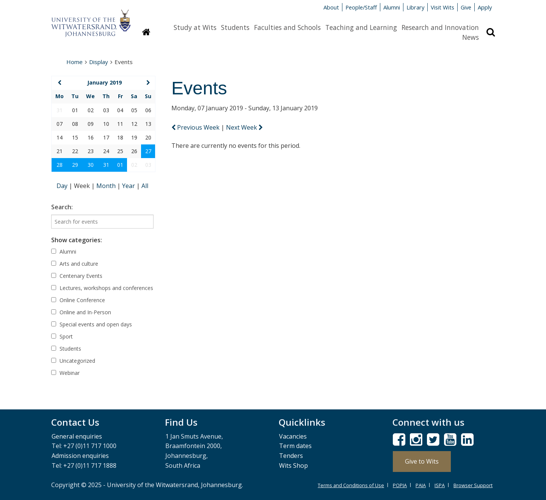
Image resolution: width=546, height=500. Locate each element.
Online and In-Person (81, 312)
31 (106, 164)
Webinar (65, 372)
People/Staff (361, 7)
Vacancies (293, 436)
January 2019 (104, 82)
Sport (62, 336)
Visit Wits (442, 7)
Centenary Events (76, 275)
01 (120, 164)
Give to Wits (422, 461)
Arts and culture (74, 263)
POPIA (400, 485)
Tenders (291, 455)
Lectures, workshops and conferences (102, 288)
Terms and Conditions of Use (351, 485)
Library (415, 7)
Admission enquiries (80, 455)
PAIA (421, 485)
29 (75, 164)
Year (129, 186)
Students (235, 27)
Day (62, 186)
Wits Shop (293, 465)
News (470, 37)
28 (59, 164)
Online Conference (78, 300)
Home (74, 62)
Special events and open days (91, 324)
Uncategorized (73, 360)
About (331, 7)
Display (98, 62)
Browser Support (473, 485)
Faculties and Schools (287, 27)
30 (91, 164)
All (144, 186)
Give (466, 7)
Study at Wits (195, 27)
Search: (62, 207)
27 (148, 151)
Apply (485, 7)
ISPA (440, 485)
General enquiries (77, 436)
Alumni (391, 7)
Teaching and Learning (361, 27)
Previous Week (196, 127)
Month (106, 186)
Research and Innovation (440, 27)
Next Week (244, 127)
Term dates (295, 446)
